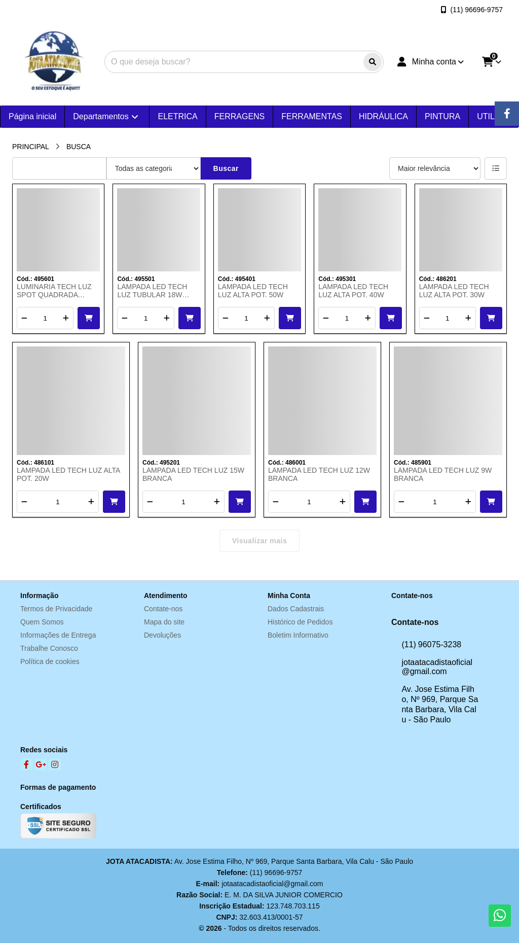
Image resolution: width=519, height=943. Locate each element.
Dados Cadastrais (296, 609)
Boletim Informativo (298, 635)
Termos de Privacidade (56, 609)
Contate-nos (163, 609)
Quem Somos (42, 622)
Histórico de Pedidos (300, 622)
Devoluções (162, 635)
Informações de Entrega (58, 635)
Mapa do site (164, 622)
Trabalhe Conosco (49, 648)
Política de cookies (50, 661)
